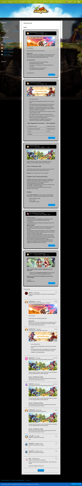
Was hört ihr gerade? (41, 460)
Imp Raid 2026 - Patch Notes (9, 47)
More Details (74, 484)
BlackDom (32, 358)
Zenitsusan (5, 45)
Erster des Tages (6, 54)
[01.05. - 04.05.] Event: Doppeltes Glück (37, 253)
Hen (30, 458)
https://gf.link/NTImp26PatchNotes (36, 69)
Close (79, 484)
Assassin (31, 443)
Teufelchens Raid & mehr (8, 51)
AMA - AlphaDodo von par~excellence (37, 213)
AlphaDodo (32, 214)
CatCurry (31, 384)
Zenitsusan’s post (34, 359)
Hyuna (4, 42)
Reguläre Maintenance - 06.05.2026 (10, 44)
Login (75, 1)
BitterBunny (16, 31)
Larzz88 (4, 55)
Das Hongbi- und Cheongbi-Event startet (37, 65)
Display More (41, 470)
